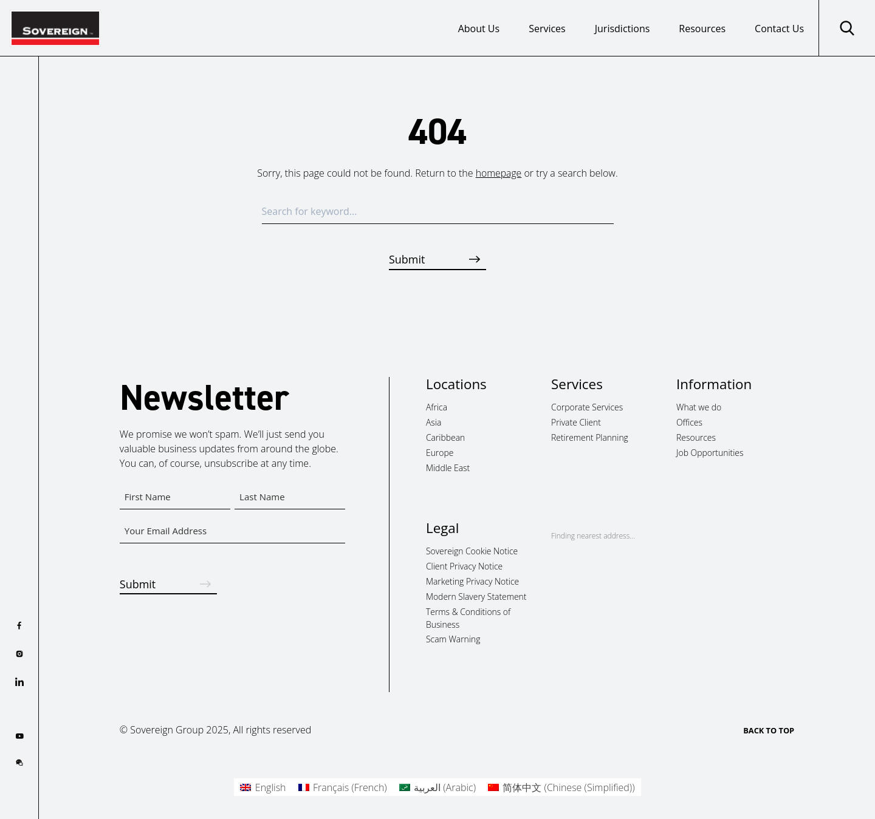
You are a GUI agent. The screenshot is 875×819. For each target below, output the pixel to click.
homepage (498, 173)
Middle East (448, 467)
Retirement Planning (589, 437)
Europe (439, 452)
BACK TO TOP (768, 730)
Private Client (576, 422)
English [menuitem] (270, 787)
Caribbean (445, 437)
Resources (702, 28)
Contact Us (779, 28)
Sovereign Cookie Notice (472, 551)
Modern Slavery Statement (476, 596)
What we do (698, 407)
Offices (689, 422)
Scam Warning (453, 639)
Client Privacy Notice (464, 566)
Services (547, 28)
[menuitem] (263, 787)
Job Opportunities (709, 452)
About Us (479, 28)
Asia (433, 422)
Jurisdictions (622, 28)
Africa (436, 407)
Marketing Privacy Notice (472, 580)
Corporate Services (587, 407)
